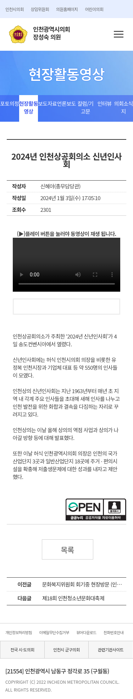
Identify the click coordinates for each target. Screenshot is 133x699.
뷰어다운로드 (86, 632)
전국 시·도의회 (22, 649)
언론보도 (66, 103)
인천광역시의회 (51, 33)
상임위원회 (40, 9)
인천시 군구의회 (66, 649)
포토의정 (9, 103)
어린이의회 (94, 9)
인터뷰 (105, 103)
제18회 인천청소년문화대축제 (73, 598)
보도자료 (47, 103)
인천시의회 (14, 9)
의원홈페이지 (67, 9)
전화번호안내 (113, 632)
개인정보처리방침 (18, 632)
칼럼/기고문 (85, 107)
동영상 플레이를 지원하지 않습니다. (67, 265)
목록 (67, 549)
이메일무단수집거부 (54, 632)
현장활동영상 (28, 107)
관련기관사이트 (110, 649)
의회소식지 (123, 107)
